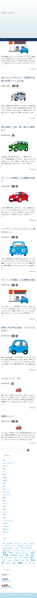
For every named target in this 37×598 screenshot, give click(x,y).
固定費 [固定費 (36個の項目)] (5, 555)
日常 (4, 489)
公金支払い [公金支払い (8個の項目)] (17, 552)
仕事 (4, 514)
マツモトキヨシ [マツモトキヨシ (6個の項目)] (16, 550)
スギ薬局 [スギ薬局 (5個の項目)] (16, 548)
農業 (4, 497)
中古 (4, 486)
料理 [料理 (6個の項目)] (11, 557)
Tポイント (6, 526)
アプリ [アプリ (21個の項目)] (7, 545)
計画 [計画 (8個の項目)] (26, 563)
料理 (4, 474)
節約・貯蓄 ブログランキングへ (8, 587)
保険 (4, 517)
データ (5, 503)
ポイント (5, 466)
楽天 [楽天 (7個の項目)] (21, 557)
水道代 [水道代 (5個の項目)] (4, 560)
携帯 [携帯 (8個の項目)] (6, 557)
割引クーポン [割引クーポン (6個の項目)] (25, 552)
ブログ (5, 512)
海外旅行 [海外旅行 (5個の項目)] (9, 560)
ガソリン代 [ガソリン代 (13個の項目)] (29, 545)
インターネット (7, 494)
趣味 (4, 509)
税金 (4, 468)
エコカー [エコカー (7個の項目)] (14, 545)
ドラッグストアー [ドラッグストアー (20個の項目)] (27, 548)
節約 (14, 86)
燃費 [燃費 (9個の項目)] (27, 560)
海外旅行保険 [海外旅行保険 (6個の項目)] (16, 560)
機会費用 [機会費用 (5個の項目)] (25, 557)
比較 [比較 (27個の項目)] (31, 557)
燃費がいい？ (8, 416)
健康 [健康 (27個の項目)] (4, 552)
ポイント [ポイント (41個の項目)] (6, 550)
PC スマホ (6, 491)
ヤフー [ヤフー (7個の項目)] (23, 550)
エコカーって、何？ (11, 378)
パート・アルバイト (8, 520)
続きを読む (33, 69)
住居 (4, 483)
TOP (7, 12)
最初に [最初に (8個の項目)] (15, 557)
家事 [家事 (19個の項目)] (27, 555)
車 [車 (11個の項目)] (30, 563)
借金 (4, 506)
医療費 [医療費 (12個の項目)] (32, 552)
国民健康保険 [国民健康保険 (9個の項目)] (14, 555)
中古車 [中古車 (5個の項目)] (33, 550)
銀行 (4, 500)
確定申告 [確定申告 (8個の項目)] (8, 563)
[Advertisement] (18, 19)
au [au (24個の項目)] (4, 543)
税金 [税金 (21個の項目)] (14, 563)
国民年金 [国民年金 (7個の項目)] (21, 555)
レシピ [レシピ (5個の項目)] (28, 550)
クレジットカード (8, 463)
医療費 (5, 480)
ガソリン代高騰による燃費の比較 (18, 280)
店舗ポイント (6, 529)
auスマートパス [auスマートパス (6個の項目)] (18, 543)
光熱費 (5, 477)
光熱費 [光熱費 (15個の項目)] (11, 552)
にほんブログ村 (6, 581)
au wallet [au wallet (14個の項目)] (9, 543)
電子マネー (6, 532)
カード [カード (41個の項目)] (21, 545)
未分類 (5, 523)
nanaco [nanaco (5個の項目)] (25, 543)
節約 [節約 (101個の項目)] (20, 562)
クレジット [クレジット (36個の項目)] (7, 548)
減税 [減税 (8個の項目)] (23, 560)
